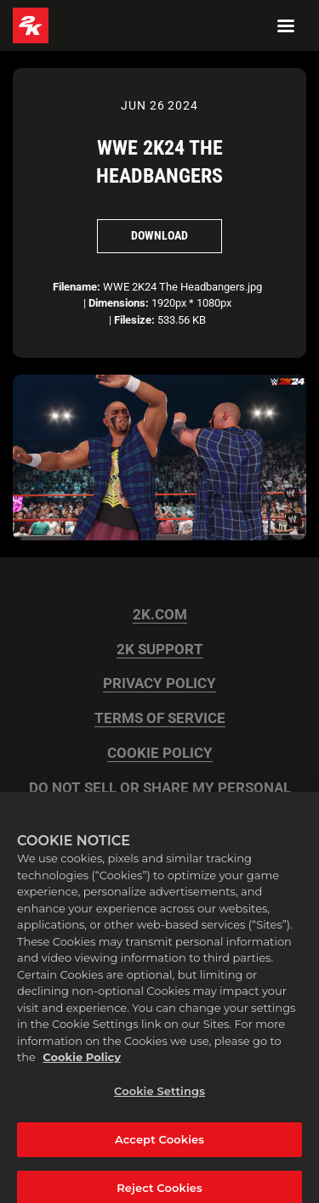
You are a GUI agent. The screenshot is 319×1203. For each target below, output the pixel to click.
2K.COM (160, 615)
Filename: (76, 286)
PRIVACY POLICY (159, 683)
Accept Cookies (159, 1147)
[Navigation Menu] (286, 25)
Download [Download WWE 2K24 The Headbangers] (159, 235)
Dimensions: (118, 303)
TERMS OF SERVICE (159, 718)
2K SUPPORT (160, 649)
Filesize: (134, 319)
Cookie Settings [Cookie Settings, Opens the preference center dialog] (159, 1099)
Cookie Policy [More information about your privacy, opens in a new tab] (82, 1065)
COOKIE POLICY (160, 753)
